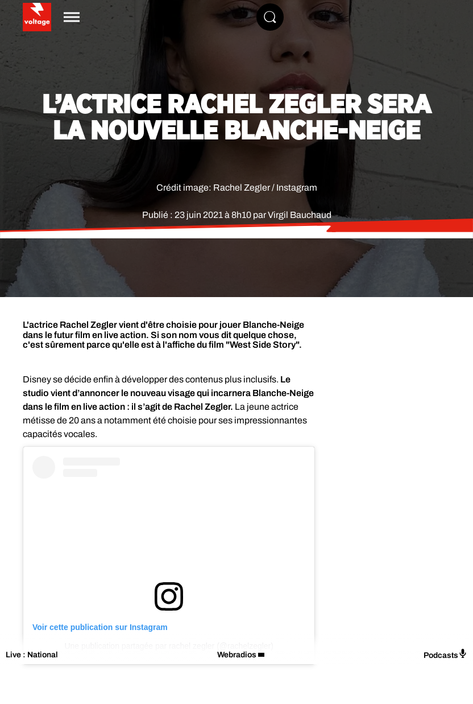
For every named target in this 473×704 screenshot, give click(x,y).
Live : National (32, 655)
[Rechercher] (270, 17)
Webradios (236, 655)
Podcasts (445, 654)
